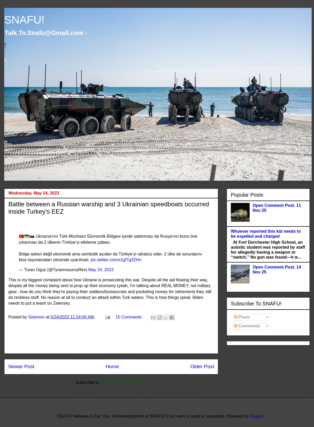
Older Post (202, 366)
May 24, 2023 (101, 269)
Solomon (37, 317)
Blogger (257, 416)
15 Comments (128, 317)
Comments (247, 326)
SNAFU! (24, 20)
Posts (242, 317)
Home (112, 366)
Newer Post (21, 366)
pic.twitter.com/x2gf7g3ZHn (116, 260)
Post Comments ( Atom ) (124, 382)
